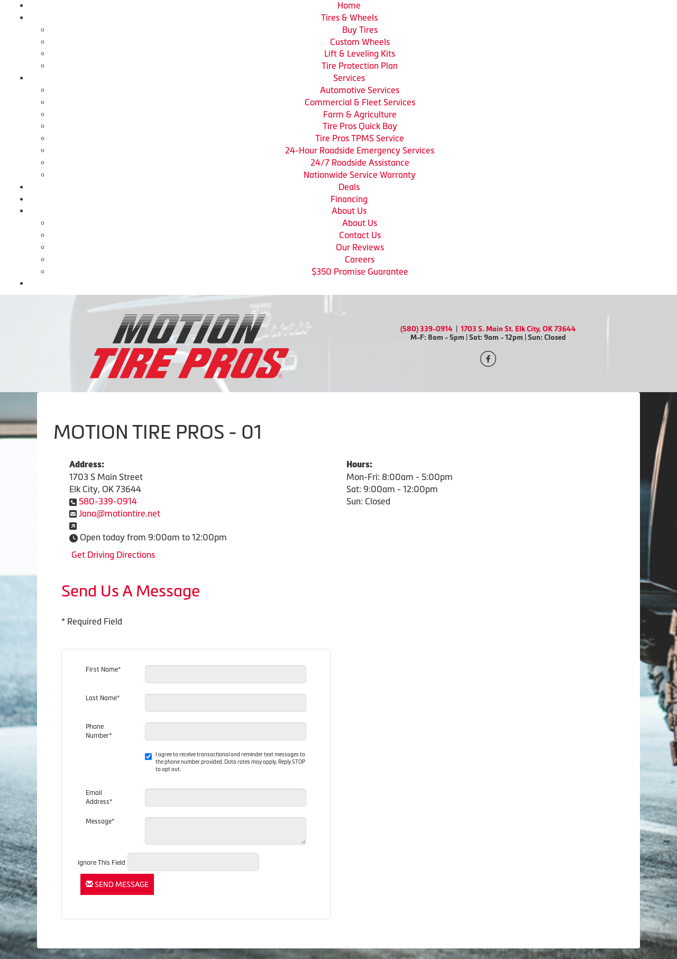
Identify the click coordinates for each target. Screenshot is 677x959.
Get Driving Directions (113, 554)
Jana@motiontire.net (119, 513)
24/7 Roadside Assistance (359, 162)
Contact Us (360, 235)
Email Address (99, 797)
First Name (103, 669)
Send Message (117, 884)
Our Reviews (360, 247)
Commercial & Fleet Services (360, 102)
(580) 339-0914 (426, 329)
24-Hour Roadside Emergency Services (359, 150)
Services (349, 78)
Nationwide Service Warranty (360, 174)
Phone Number (99, 731)
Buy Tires (360, 29)
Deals (349, 187)
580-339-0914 (108, 501)
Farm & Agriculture (360, 114)
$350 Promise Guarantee (360, 271)
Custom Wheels (360, 42)
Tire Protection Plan (360, 65)
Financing (349, 199)
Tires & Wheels (349, 17)
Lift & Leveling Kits (359, 53)
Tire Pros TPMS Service (359, 138)
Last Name (103, 698)
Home (349, 5)
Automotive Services (359, 90)
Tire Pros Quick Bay (360, 126)
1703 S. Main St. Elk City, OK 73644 (518, 329)
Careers (359, 259)
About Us (349, 210)
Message (100, 821)
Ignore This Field (101, 862)
